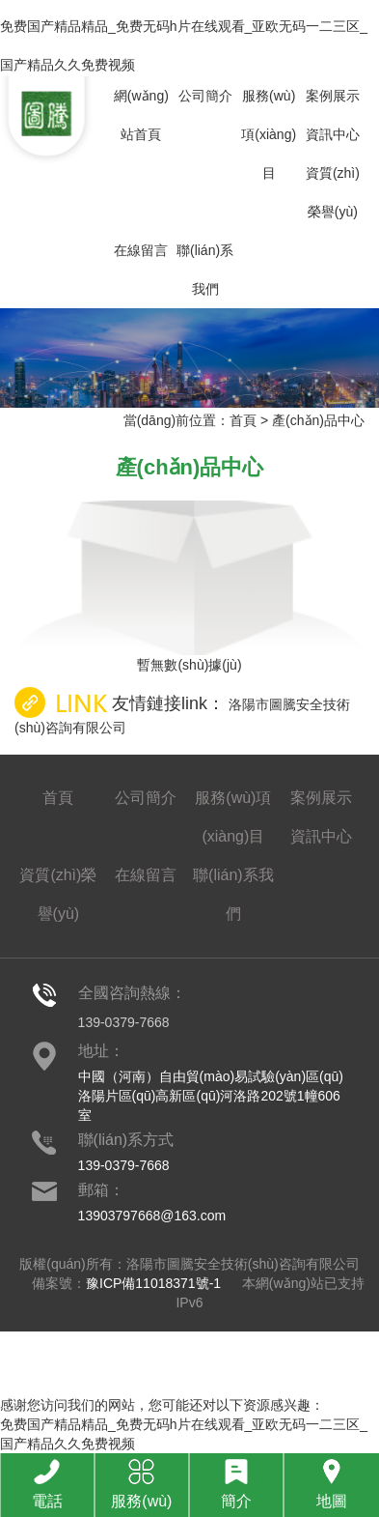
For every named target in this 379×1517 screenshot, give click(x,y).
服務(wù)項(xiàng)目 (268, 134)
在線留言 (141, 250)
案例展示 (333, 95)
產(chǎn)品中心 (318, 420)
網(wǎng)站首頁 (141, 115)
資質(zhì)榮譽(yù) (333, 192)
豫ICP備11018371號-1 (153, 1283)
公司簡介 (205, 95)
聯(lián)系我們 (204, 270)
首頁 (243, 420)
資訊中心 (333, 134)
